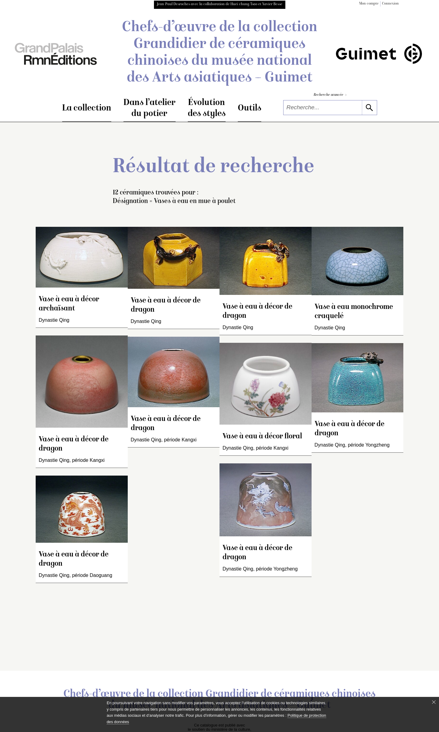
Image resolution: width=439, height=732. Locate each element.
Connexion (390, 4)
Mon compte (369, 4)
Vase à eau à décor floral (262, 436)
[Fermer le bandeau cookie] (433, 702)
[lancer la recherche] (369, 107)
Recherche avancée (330, 95)
